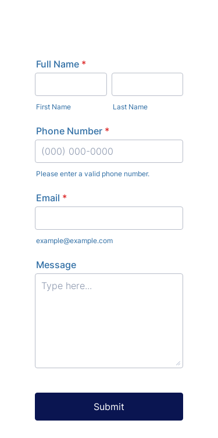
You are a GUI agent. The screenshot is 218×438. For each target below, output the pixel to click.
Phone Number (72, 131)
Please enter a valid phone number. (92, 173)
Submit (109, 406)
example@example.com (74, 240)
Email (51, 198)
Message (56, 264)
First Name (53, 106)
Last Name (130, 106)
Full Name (61, 64)
